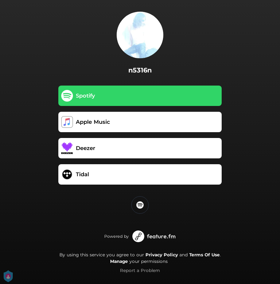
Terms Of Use (204, 254)
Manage (119, 261)
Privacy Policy (161, 254)
